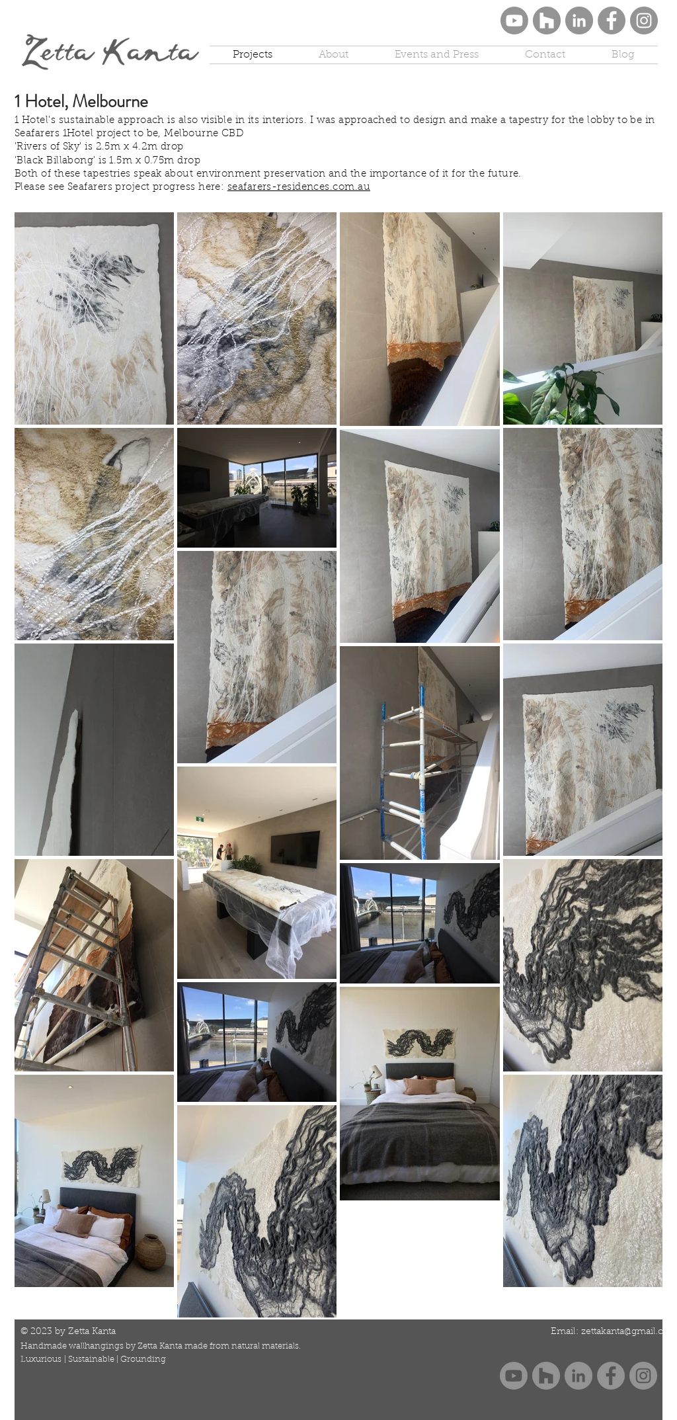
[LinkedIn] (579, 20)
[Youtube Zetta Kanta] (514, 20)
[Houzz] (547, 20)
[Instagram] (644, 20)
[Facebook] (611, 20)
